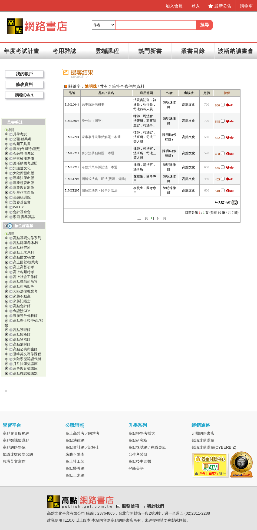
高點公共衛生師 (25, 349)
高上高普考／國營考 (82, 433)
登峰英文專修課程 (27, 354)
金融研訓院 (22, 197)
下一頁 (161, 218)
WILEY (18, 207)
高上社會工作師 (25, 277)
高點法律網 (74, 440)
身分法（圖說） (93, 121)
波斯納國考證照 (25, 163)
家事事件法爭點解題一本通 (101, 137)
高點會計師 (22, 306)
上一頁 (142, 218)
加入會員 (174, 6)
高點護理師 (22, 330)
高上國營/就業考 (26, 262)
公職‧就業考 (22, 139)
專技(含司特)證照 (26, 149)
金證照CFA (21, 311)
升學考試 (20, 134)
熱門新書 (150, 51)
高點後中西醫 (139, 461)
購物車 (246, 6)
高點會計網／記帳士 (82, 447)
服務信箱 (130, 506)
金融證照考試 (23, 154)
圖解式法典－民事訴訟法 (99, 190)
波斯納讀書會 (235, 51)
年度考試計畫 (21, 51)
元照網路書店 (203, 433)
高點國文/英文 (24, 257)
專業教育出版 (23, 188)
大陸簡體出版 (23, 173)
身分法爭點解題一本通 (98, 153)
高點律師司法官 (25, 282)
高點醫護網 (74, 468)
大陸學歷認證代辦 (27, 359)
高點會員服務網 (16, 433)
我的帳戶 (24, 74)
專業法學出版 (23, 178)
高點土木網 (74, 475)
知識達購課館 (203, 440)
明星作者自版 (23, 192)
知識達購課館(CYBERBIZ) (214, 447)
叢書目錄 (193, 51)
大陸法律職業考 (25, 291)
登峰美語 (136, 468)
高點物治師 (22, 339)
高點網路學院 (14, 447)
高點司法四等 (23, 286)
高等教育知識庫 (25, 369)
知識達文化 (22, 168)
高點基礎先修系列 (27, 238)
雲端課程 (107, 51)
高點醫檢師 (22, 335)
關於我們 (155, 506)
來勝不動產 (22, 296)
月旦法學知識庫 (25, 364)
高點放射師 (22, 344)
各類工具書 (22, 144)
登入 (195, 6)
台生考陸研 (137, 454)
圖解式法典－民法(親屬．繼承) (104, 179)
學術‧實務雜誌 (24, 217)
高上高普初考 (23, 267)
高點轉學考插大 (141, 433)
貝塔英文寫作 (14, 461)
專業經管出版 (23, 183)
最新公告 (220, 6)
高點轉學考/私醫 (26, 243)
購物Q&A (24, 95)
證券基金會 (22, 202)
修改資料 (24, 84)
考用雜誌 (64, 51)
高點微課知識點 (25, 373)
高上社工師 (74, 461)
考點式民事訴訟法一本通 (99, 167)
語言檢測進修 (23, 158)
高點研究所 (22, 248)
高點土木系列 (23, 252)
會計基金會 (22, 212)
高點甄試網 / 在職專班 (147, 447)
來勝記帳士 (22, 301)
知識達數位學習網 (18, 454)
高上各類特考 (23, 272)
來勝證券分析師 (25, 316)
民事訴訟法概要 (93, 104)
